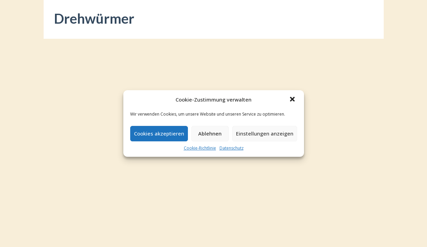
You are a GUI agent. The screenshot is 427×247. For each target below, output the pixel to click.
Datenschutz (232, 148)
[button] (293, 100)
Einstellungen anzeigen (264, 133)
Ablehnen (210, 133)
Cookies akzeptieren (159, 133)
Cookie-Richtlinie (200, 148)
